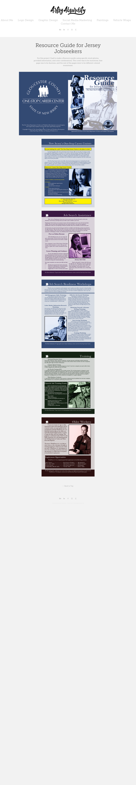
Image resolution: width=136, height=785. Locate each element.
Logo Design (26, 20)
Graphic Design (48, 20)
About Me (7, 20)
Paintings (102, 20)
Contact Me (68, 23)
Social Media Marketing (77, 20)
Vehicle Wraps (122, 20)
